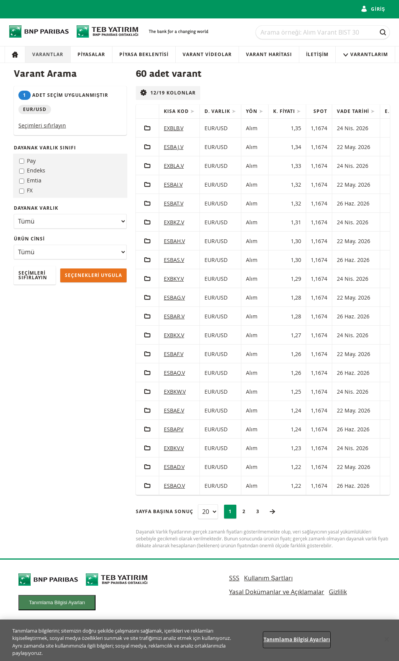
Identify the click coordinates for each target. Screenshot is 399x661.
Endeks (32, 170)
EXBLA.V (174, 165)
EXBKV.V (174, 448)
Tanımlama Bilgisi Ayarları (57, 602)
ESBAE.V (174, 410)
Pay (27, 160)
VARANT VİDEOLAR (207, 54)
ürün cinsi (29, 238)
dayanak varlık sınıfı (45, 147)
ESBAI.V (173, 184)
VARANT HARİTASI (269, 54)
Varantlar (47, 54)
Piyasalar (91, 54)
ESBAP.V (173, 429)
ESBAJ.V (173, 147)
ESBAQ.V (174, 372)
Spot (320, 111)
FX (26, 190)
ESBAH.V (174, 241)
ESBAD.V (174, 466)
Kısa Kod (177, 111)
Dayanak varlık (36, 208)
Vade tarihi (354, 111)
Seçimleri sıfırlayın (42, 125)
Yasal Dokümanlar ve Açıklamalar (276, 592)
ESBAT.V (173, 203)
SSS (234, 578)
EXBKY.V (174, 278)
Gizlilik (338, 592)
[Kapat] (386, 643)
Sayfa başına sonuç (164, 511)
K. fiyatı (285, 111)
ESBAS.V (174, 259)
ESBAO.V (174, 485)
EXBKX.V (174, 335)
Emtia (30, 180)
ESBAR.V (174, 316)
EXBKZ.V (174, 222)
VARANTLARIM (365, 54)
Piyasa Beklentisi (143, 54)
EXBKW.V (175, 391)
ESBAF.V (173, 354)
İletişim (317, 54)
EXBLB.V (173, 128)
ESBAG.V (174, 297)
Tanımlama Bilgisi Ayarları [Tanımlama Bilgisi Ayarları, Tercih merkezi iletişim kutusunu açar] (297, 643)
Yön (252, 111)
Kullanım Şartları (268, 578)
